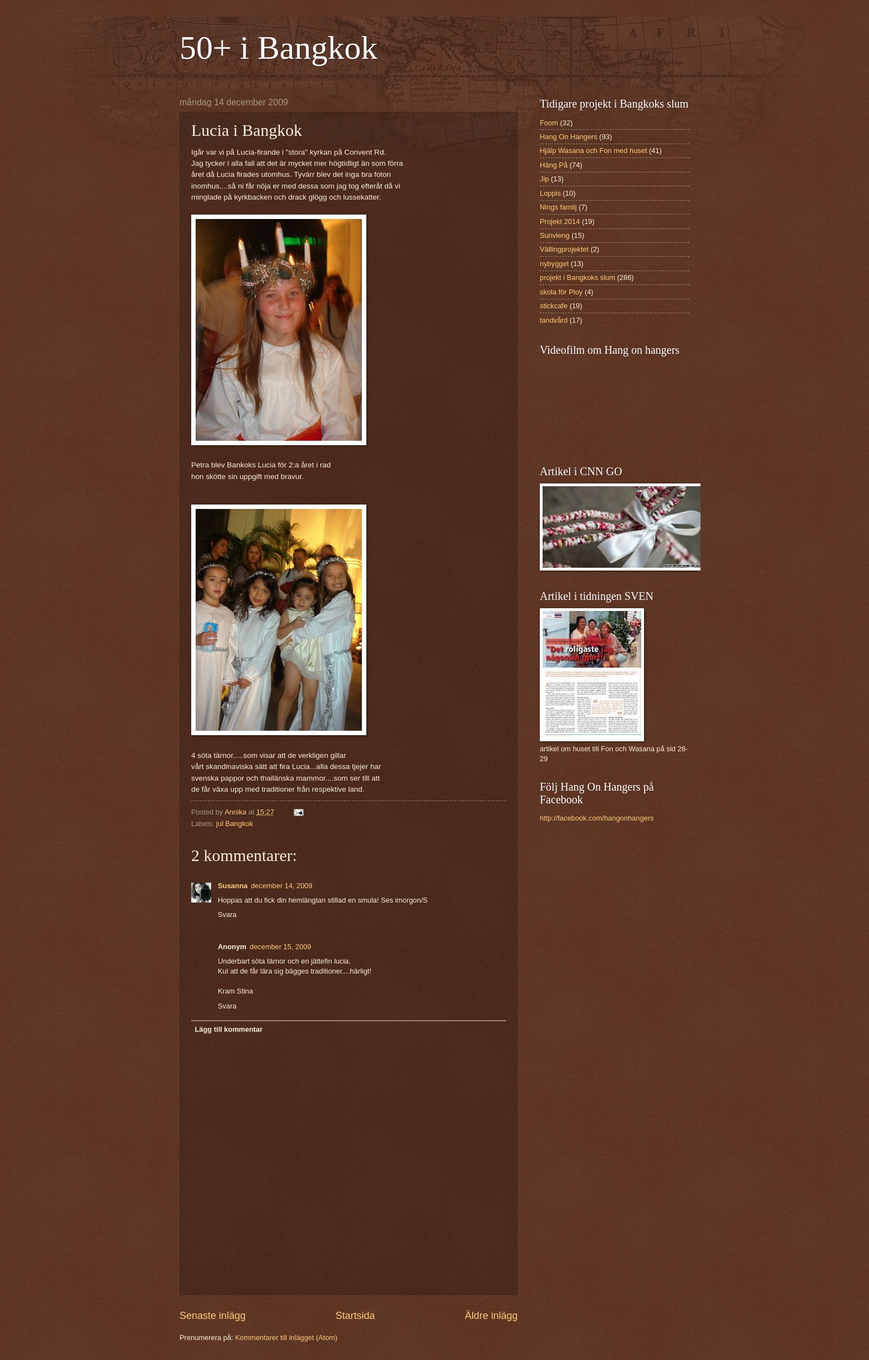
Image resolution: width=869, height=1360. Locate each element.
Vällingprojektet (564, 249)
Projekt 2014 (560, 221)
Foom (549, 123)
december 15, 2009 (280, 947)
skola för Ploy (561, 292)
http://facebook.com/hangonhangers (596, 818)
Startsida (355, 1315)
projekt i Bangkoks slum (577, 277)
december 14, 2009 (282, 886)
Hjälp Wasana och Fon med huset (593, 150)
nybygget (554, 263)
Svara (227, 914)
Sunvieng (555, 235)
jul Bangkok (234, 823)
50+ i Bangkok (278, 47)
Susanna (233, 886)
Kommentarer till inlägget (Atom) (286, 1337)
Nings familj (558, 207)
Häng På (554, 165)
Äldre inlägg (491, 1315)
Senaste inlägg (213, 1315)
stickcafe (554, 306)
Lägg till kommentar (228, 1029)
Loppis (550, 193)
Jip (544, 179)
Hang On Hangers (568, 137)
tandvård (554, 320)
